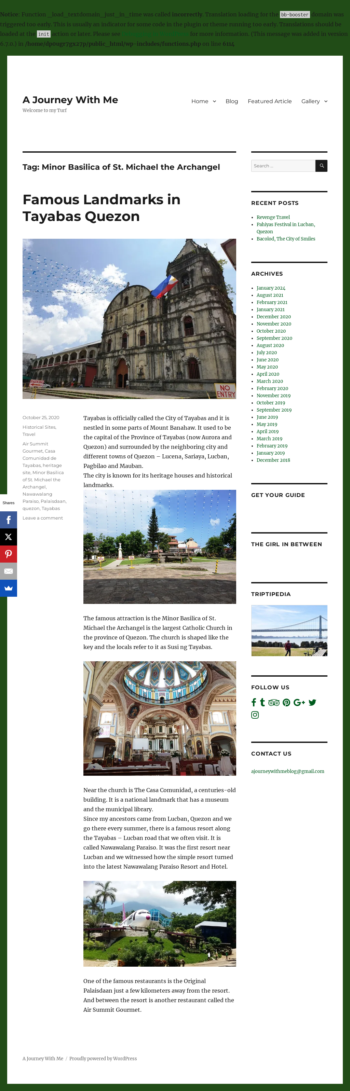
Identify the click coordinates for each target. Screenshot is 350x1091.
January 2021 (271, 310)
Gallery (310, 101)
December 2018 (273, 460)
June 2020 (268, 360)
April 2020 (268, 374)
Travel (29, 434)
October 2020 (271, 331)
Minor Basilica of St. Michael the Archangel (43, 479)
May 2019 (267, 424)
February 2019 (272, 446)
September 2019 (274, 410)
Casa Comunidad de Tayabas (39, 458)
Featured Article (270, 101)
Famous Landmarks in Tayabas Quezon (102, 207)
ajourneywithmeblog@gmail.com (287, 771)
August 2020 (270, 345)
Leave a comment (43, 518)
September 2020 (274, 338)
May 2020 (267, 367)
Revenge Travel (273, 217)
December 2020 (274, 317)
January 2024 (271, 288)
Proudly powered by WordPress (103, 1059)
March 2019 (270, 439)
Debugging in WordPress (155, 33)
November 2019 (274, 396)
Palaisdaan (53, 501)
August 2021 (270, 295)
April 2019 (268, 431)
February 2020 (272, 388)
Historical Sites (39, 427)
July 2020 (267, 353)
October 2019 (271, 403)
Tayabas (51, 508)
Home (199, 101)
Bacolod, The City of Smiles (286, 239)
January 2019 (271, 453)
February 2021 (272, 302)
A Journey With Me (70, 100)
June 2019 (267, 417)
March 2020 (270, 381)
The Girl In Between (286, 544)
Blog (232, 101)
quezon (31, 508)
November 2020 (274, 324)
